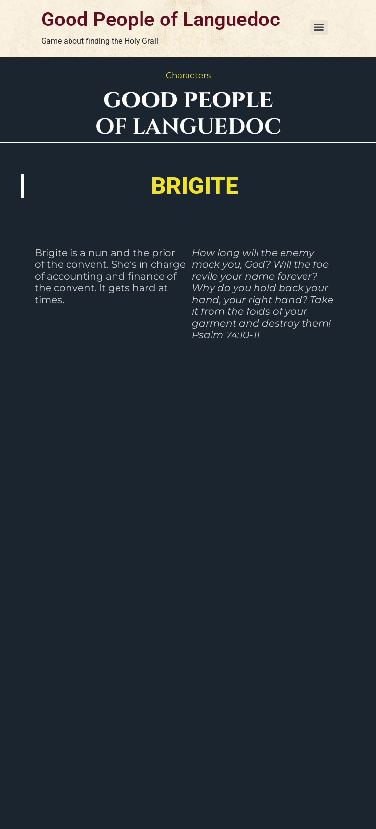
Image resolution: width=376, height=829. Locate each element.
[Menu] (319, 27)
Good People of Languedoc (160, 19)
